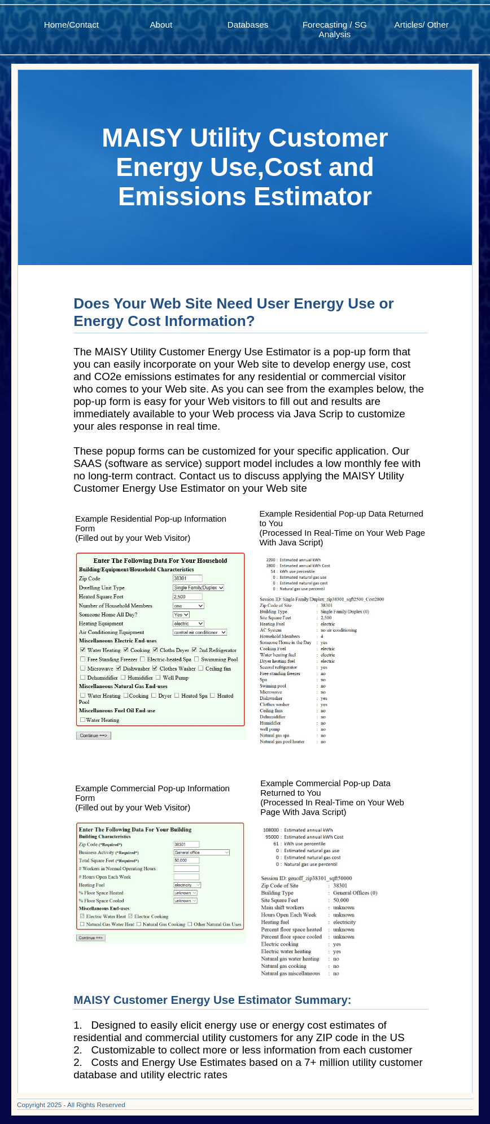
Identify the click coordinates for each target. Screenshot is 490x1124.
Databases (248, 24)
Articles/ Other (422, 24)
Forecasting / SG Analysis (335, 29)
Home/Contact (71, 24)
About (161, 24)
